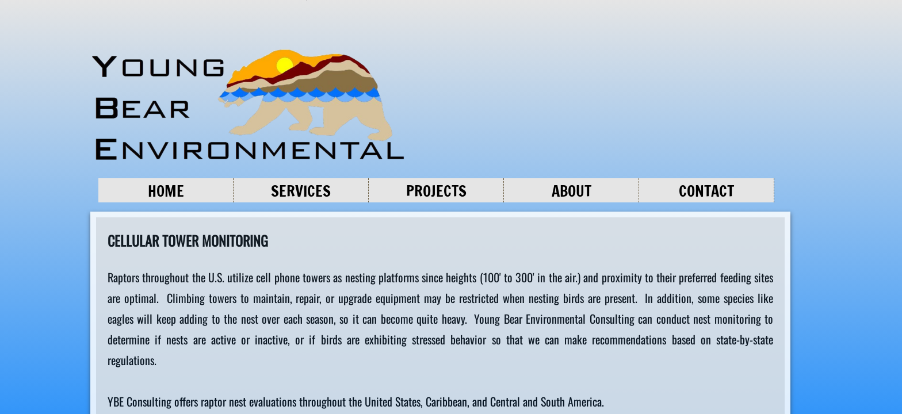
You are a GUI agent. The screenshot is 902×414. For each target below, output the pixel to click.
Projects (436, 191)
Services (301, 191)
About (571, 191)
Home (166, 191)
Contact (706, 191)
